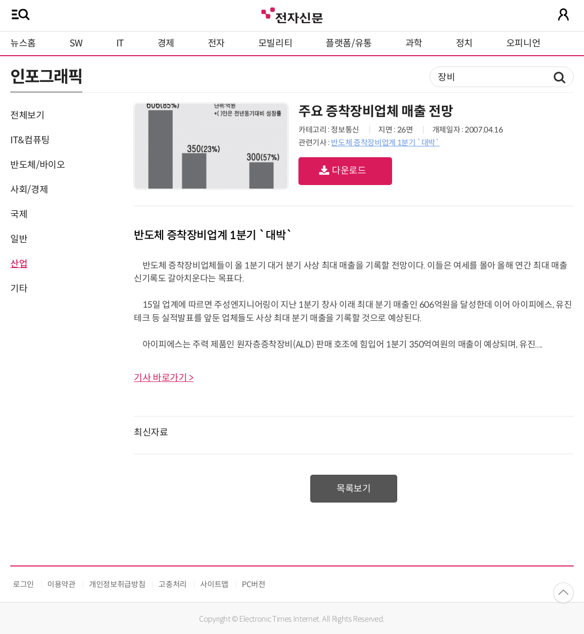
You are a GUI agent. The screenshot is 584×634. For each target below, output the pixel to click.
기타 (18, 288)
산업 (18, 264)
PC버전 (254, 584)
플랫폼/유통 (349, 43)
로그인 (23, 584)
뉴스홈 (23, 43)
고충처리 (172, 584)
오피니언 (523, 43)
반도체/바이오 (37, 165)
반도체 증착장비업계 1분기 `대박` (385, 142)
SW (76, 43)
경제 (165, 43)
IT (120, 43)
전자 (216, 43)
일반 (18, 239)
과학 (413, 43)
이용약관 (61, 584)
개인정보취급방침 (117, 584)
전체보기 (27, 115)
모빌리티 (275, 43)
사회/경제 (29, 189)
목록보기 (354, 488)
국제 (18, 214)
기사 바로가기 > (163, 377)
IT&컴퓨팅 (30, 140)
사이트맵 (214, 584)
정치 (464, 43)
